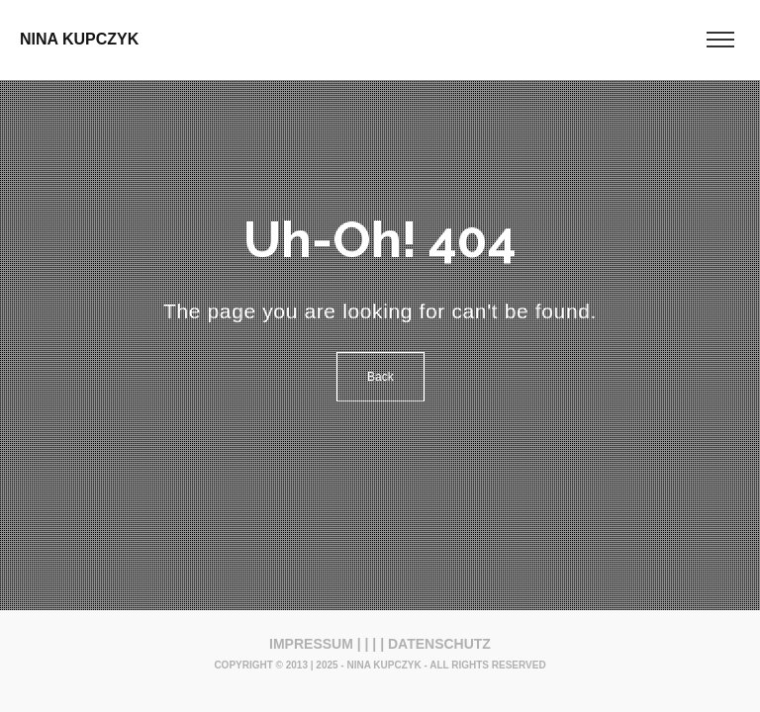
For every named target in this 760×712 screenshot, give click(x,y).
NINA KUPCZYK (79, 39)
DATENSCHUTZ (439, 644)
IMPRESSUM (311, 644)
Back (380, 377)
